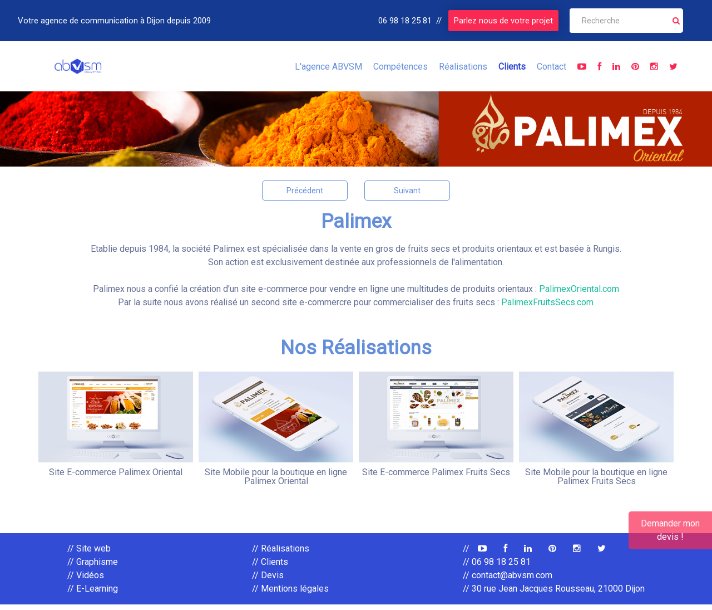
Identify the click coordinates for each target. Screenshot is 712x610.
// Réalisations (280, 554)
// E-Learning (92, 594)
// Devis (268, 580)
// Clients (270, 567)
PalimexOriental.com (579, 289)
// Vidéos (85, 580)
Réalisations (463, 66)
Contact (551, 66)
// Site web (89, 554)
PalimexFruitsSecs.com (547, 302)
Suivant (407, 190)
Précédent (304, 190)
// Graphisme (92, 567)
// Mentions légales (290, 594)
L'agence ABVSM (328, 66)
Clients (512, 66)
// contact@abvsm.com (507, 580)
